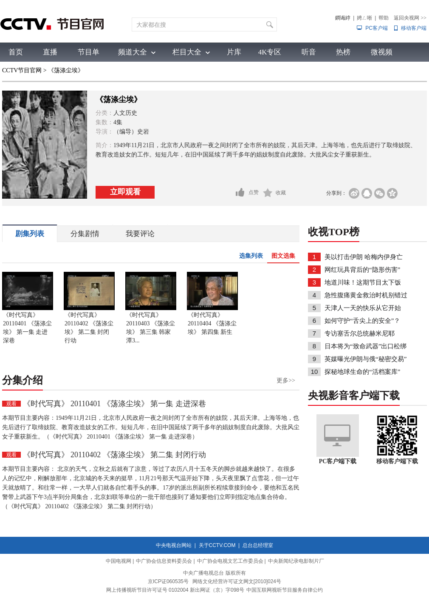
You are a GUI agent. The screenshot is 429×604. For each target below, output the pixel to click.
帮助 (383, 18)
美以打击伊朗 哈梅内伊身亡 (364, 257)
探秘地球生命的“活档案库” (362, 371)
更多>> (286, 380)
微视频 (381, 52)
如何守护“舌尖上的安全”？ (362, 320)
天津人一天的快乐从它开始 (363, 308)
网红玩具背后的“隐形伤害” (362, 269)
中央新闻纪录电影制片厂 (296, 561)
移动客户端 (413, 28)
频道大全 (132, 52)
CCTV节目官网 (22, 70)
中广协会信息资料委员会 (164, 561)
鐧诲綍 (342, 18)
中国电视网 (118, 561)
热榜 (343, 52)
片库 (234, 52)
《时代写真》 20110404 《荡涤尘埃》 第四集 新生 (212, 323)
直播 (50, 52)
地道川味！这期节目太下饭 (363, 282)
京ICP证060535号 (168, 581)
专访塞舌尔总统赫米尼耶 (360, 333)
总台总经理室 (258, 545)
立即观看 (125, 192)
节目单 (88, 52)
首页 (15, 52)
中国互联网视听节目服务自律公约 (284, 590)
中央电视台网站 (174, 545)
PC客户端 (376, 28)
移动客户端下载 (397, 461)
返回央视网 (410, 18)
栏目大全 (186, 52)
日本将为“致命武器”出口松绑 (365, 346)
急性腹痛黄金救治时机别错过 (366, 295)
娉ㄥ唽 (364, 18)
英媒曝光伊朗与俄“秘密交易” (365, 359)
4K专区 (270, 52)
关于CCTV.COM (217, 545)
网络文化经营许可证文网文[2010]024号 (236, 581)
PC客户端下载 (338, 461)
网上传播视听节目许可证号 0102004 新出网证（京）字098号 (175, 590)
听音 (309, 52)
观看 (11, 404)
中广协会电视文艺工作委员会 (230, 561)
